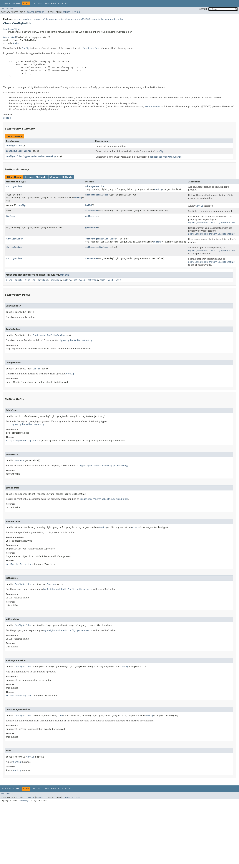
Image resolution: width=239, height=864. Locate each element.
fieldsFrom (91, 210)
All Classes (7, 8)
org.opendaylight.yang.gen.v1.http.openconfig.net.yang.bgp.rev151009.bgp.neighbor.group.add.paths (68, 19)
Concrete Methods (61, 177)
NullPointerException (19, 564)
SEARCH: (203, 9)
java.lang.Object (11, 29)
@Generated (9, 37)
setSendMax (91, 258)
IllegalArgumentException (21, 440)
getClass (43, 280)
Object (17, 43)
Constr (31, 12)
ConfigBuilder (14, 145)
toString (93, 280)
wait (103, 280)
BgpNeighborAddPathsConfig (40, 156)
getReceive (91, 216)
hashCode (56, 280)
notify (67, 280)
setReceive (91, 247)
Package (16, 3)
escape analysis (153, 106)
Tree (39, 3)
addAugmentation (94, 186)
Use (33, 3)
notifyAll (79, 280)
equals (19, 280)
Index (60, 3)
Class (105, 195)
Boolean (10, 216)
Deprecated (50, 3)
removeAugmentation (96, 238)
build (88, 205)
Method (40, 12)
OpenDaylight (24, 801)
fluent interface (91, 48)
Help (67, 3)
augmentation (93, 195)
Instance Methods (35, 177)
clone (9, 280)
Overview (6, 3)
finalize (30, 280)
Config (28, 151)
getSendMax (91, 227)
